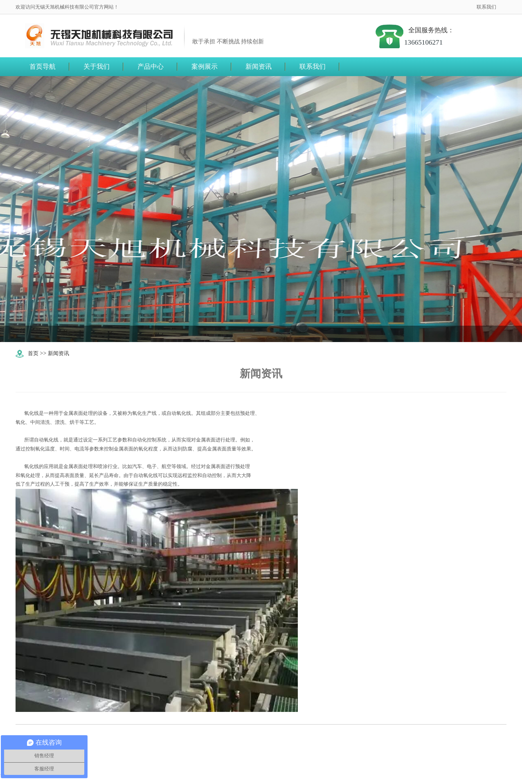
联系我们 (486, 7)
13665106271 (433, 42)
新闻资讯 (60, 353)
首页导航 (42, 66)
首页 (33, 353)
